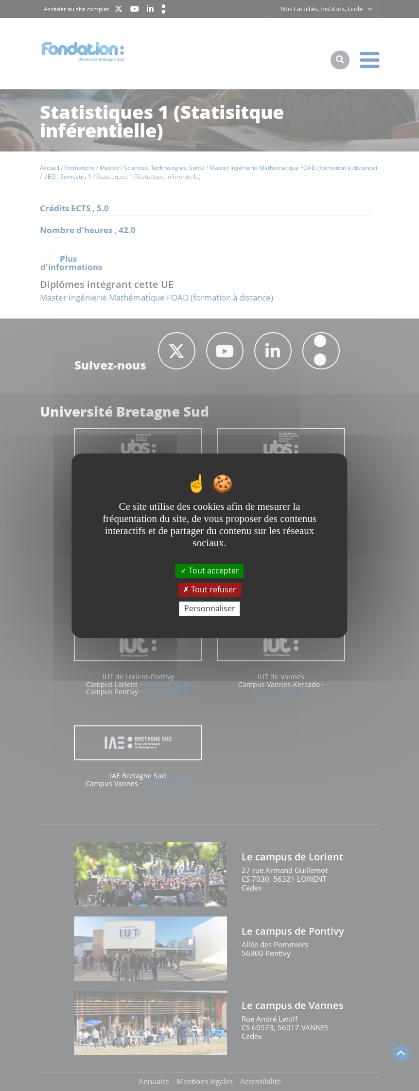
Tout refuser (209, 589)
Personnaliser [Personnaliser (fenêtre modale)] (209, 608)
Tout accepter (209, 570)
